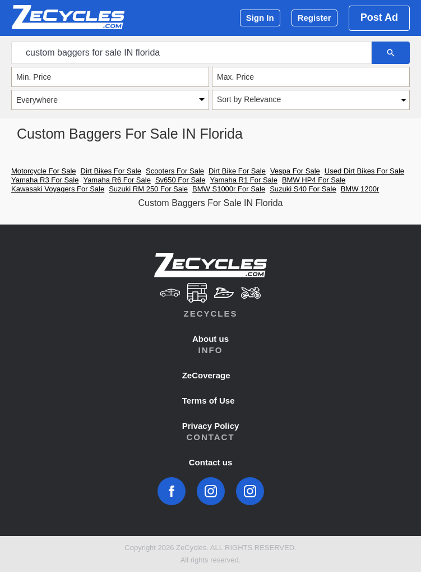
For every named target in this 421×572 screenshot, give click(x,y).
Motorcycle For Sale (43, 171)
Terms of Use (208, 400)
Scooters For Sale (175, 171)
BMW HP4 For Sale (313, 180)
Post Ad (379, 17)
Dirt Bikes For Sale (111, 171)
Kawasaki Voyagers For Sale (57, 189)
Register (314, 17)
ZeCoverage (206, 375)
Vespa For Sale (295, 171)
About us (210, 339)
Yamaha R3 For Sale (44, 180)
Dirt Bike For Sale (237, 171)
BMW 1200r (360, 189)
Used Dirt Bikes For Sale (364, 171)
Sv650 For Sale (180, 180)
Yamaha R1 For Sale (243, 180)
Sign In (260, 17)
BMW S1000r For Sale (228, 189)
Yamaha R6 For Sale (116, 180)
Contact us (211, 462)
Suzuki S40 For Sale (303, 189)
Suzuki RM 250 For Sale (148, 189)
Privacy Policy (210, 426)
